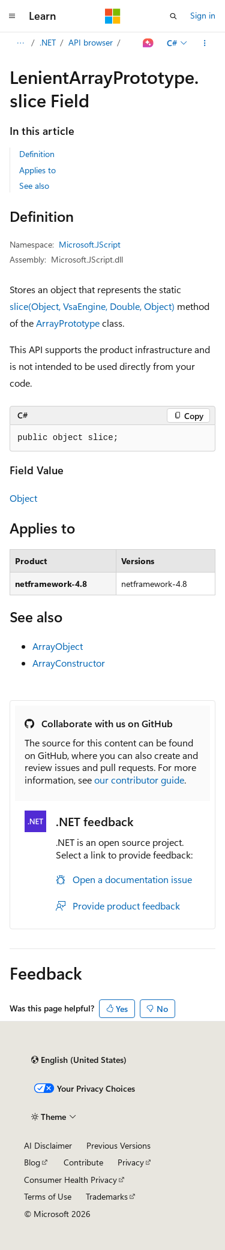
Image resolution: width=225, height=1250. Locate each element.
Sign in (202, 15)
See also (34, 185)
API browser (90, 42)
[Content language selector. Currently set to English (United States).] (79, 1060)
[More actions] (204, 43)
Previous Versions (118, 1145)
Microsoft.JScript (90, 244)
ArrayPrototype (68, 323)
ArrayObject (57, 646)
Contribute (83, 1162)
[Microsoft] (113, 16)
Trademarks (107, 1196)
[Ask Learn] (148, 43)
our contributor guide (139, 779)
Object (23, 498)
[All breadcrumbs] (20, 43)
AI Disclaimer (48, 1145)
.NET (48, 42)
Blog (32, 1162)
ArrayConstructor (68, 662)
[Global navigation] (12, 16)
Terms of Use (47, 1196)
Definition (37, 153)
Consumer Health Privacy (70, 1179)
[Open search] (173, 16)
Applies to (37, 170)
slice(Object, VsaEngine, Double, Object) (92, 306)
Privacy (131, 1162)
